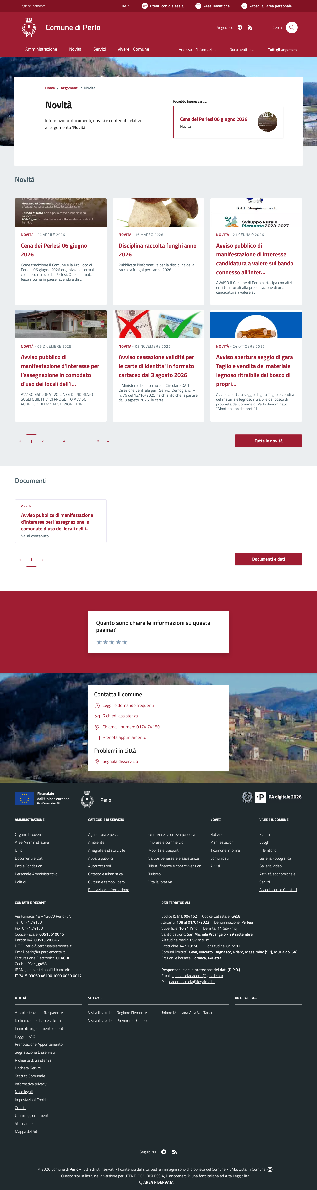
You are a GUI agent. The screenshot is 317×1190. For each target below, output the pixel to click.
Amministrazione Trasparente (39, 1012)
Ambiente (96, 842)
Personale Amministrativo (36, 874)
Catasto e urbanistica (105, 874)
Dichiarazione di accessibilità (38, 1020)
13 (97, 440)
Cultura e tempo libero (106, 882)
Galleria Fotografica (275, 858)
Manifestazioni (222, 842)
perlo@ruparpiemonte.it (45, 952)
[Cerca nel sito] (292, 27)
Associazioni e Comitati (278, 890)
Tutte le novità (269, 440)
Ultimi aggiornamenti (32, 1115)
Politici (20, 882)
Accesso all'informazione (198, 49)
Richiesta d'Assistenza (33, 1060)
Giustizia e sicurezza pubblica (171, 834)
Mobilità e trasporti (163, 850)
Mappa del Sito (27, 1131)
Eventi (264, 834)
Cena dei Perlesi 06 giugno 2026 (213, 119)
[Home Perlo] (60, 27)
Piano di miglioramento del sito (40, 1028)
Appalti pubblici (100, 858)
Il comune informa (225, 850)
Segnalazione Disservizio (35, 1052)
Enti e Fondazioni (29, 866)
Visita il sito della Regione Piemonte (117, 1012)
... (86, 440)
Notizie (216, 834)
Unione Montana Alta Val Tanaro (187, 1012)
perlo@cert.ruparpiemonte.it (48, 946)
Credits (20, 1108)
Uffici (19, 850)
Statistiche (24, 1123)
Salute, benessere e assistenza (173, 858)
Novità (28, 234)
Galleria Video (270, 866)
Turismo (154, 874)
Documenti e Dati (29, 858)
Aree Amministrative (32, 842)
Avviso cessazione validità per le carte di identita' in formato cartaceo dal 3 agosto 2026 (156, 366)
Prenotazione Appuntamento (39, 1044)
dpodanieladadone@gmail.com (197, 976)
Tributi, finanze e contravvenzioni (175, 866)
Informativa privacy (31, 1084)
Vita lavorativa (160, 882)
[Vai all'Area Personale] (267, 6)
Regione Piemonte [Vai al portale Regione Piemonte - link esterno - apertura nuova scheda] (32, 5)
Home (50, 88)
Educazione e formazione (108, 890)
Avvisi (27, 505)
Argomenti (70, 88)
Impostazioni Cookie (31, 1100)
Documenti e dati (268, 559)
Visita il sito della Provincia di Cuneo (117, 1020)
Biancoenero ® (178, 1176)
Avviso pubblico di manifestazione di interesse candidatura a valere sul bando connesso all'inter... (254, 259)
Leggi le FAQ (25, 1036)
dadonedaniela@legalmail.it (192, 982)
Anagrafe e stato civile (106, 850)
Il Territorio (267, 850)
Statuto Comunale (30, 1076)
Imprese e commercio (165, 842)
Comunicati (219, 858)
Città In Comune (252, 1169)
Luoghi (264, 842)
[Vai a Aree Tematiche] (212, 6)
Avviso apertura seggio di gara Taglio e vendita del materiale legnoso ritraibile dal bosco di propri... (254, 370)
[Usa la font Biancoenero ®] (162, 6)
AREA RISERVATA (155, 1182)
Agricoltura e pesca (103, 834)
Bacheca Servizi (28, 1068)
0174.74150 (31, 922)
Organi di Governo (29, 834)
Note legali (24, 1092)
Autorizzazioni (99, 866)
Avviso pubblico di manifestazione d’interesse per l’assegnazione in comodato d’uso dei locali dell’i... (60, 370)
